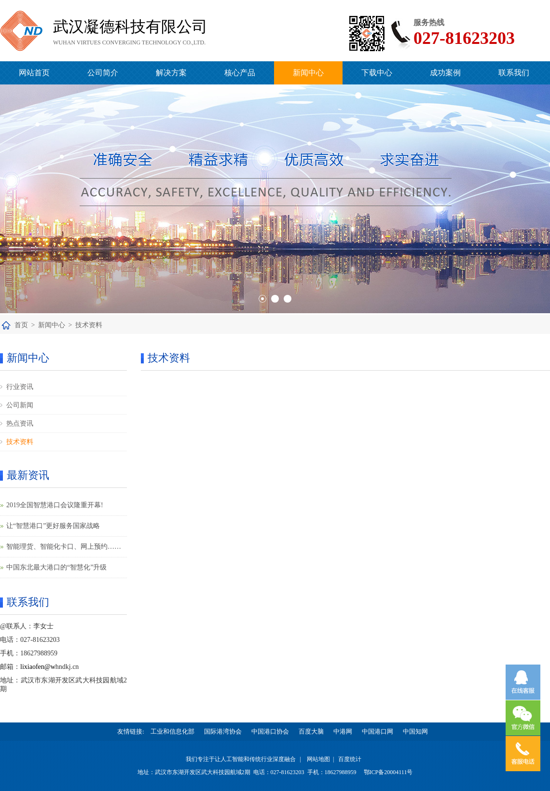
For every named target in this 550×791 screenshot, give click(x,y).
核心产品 (239, 73)
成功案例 (445, 73)
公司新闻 (19, 405)
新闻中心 (308, 73)
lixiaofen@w (37, 666)
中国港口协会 (270, 731)
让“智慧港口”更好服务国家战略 (53, 525)
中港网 (342, 731)
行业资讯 (19, 386)
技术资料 (88, 325)
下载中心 (376, 73)
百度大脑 (311, 731)
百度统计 (349, 759)
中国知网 (415, 731)
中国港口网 (377, 731)
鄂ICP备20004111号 (388, 772)
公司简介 (102, 73)
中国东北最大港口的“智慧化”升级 (56, 567)
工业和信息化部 (172, 731)
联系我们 (513, 73)
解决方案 (171, 73)
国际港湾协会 (223, 731)
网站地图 (318, 759)
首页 (21, 325)
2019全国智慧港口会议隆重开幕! (54, 505)
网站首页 (34, 73)
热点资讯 (19, 423)
